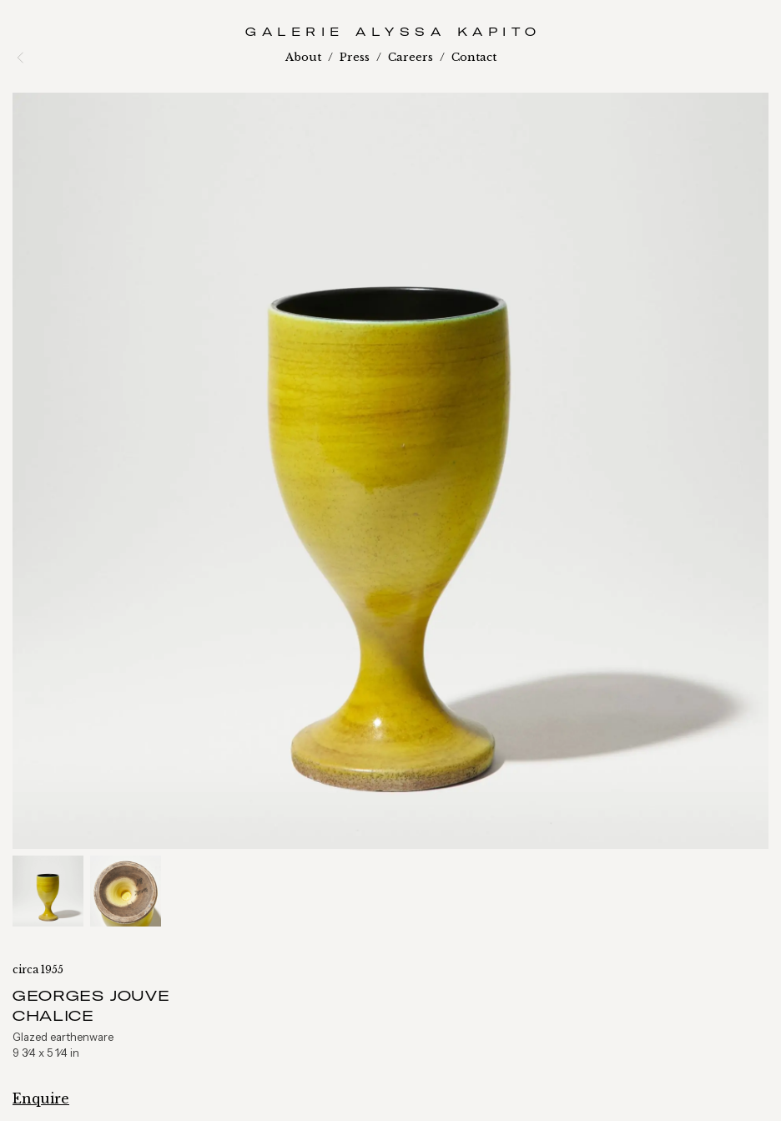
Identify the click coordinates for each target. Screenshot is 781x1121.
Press (355, 57)
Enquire (41, 1098)
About (303, 57)
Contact (473, 57)
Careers (410, 57)
